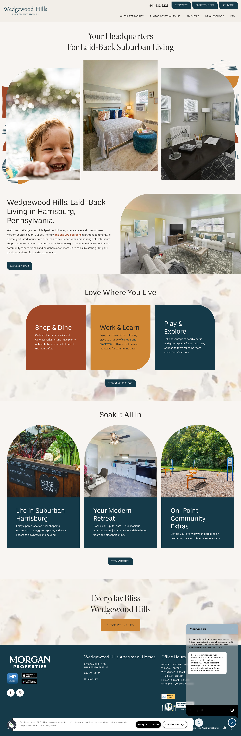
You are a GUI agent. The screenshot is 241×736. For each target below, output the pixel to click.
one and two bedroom (67, 234)
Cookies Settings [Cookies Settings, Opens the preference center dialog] (175, 724)
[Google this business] (20, 693)
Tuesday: (166, 668)
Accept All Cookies (148, 724)
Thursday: (167, 676)
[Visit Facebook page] (11, 693)
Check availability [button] (120, 625)
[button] (181, 5)
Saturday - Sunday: (172, 684)
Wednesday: (168, 672)
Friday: (165, 680)
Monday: (166, 664)
